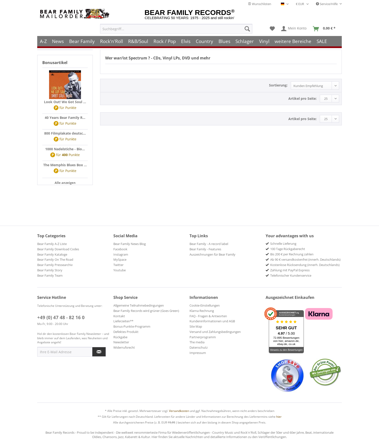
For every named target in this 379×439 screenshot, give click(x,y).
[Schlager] (244, 40)
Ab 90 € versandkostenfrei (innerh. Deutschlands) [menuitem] (305, 259)
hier (279, 417)
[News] (58, 40)
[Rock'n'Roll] (111, 40)
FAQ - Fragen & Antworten (208, 316)
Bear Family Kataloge (52, 254)
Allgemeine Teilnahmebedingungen (138, 305)
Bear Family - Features (205, 249)
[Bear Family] (81, 40)
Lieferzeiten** (123, 321)
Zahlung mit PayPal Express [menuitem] (290, 270)
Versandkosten (179, 411)
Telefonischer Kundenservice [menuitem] (290, 275)
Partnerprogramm (203, 337)
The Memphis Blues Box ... (65, 165)
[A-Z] (43, 40)
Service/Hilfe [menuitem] (327, 4)
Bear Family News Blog (129, 244)
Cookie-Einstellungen (205, 305)
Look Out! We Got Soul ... (65, 102)
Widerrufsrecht (124, 347)
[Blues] (224, 40)
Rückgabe (120, 337)
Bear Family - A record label (209, 244)
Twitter (118, 265)
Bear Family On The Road (55, 259)
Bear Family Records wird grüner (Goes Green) (146, 311)
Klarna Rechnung (202, 311)
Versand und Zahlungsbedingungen (215, 332)
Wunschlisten (259, 4)
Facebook (120, 249)
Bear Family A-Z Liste (52, 244)
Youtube (119, 270)
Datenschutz (199, 347)
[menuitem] (176, 28)
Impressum (198, 353)
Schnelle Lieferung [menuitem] (283, 243)
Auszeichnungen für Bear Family (212, 254)
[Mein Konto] (294, 28)
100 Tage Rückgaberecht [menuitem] (287, 249)
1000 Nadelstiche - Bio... (65, 149)
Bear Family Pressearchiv (55, 265)
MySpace (119, 259)
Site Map (196, 326)
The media (197, 342)
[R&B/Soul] (138, 40)
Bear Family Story (49, 270)
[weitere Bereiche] (293, 40)
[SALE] (322, 40)
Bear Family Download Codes (58, 249)
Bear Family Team (50, 275)
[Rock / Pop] (165, 40)
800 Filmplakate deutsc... (65, 133)
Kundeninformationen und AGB (212, 321)
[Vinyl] (264, 40)
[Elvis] (186, 40)
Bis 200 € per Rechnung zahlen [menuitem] (291, 254)
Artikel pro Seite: (302, 98)
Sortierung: (278, 85)
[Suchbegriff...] (176, 28)
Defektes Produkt (125, 332)
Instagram (120, 254)
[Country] (204, 40)
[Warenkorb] (325, 28)
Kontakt (119, 316)
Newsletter (121, 342)
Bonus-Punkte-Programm (131, 326)
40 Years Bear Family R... (65, 117)
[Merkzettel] (272, 28)
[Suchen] (247, 28)
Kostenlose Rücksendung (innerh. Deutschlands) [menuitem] (305, 265)
